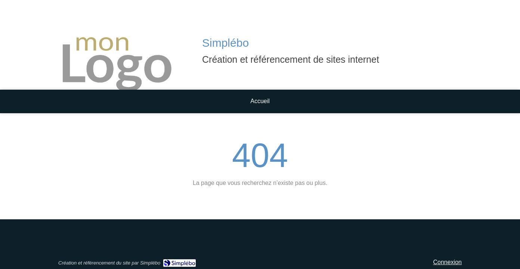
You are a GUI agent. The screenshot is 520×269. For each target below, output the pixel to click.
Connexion (447, 262)
